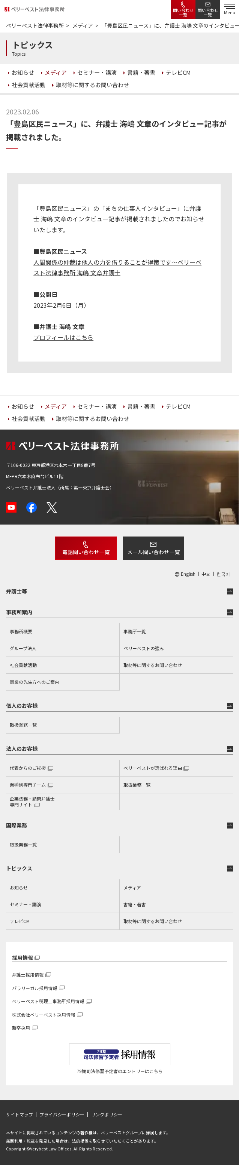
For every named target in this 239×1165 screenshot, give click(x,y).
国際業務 (16, 825)
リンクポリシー (106, 1114)
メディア (132, 887)
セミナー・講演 (25, 904)
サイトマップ (19, 1114)
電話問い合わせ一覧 (86, 552)
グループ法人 (23, 648)
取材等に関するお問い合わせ (152, 665)
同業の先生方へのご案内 (34, 682)
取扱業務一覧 (23, 725)
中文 (205, 574)
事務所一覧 (134, 631)
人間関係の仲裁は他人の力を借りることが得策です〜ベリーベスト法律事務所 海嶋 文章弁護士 (117, 267)
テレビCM (20, 921)
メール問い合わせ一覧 (153, 552)
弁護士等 (16, 591)
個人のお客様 (22, 705)
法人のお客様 (22, 748)
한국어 (223, 574)
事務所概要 (21, 631)
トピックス (19, 868)
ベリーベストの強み (143, 648)
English (188, 574)
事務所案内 (19, 612)
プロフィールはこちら (63, 337)
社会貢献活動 (23, 665)
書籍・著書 (134, 904)
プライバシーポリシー (61, 1114)
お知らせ (19, 887)
